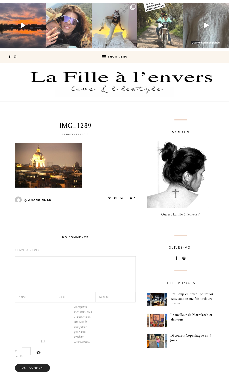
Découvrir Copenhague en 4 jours (190, 338)
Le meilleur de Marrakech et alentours (191, 317)
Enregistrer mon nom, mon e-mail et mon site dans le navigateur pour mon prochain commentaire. (83, 325)
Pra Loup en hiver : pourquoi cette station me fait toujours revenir (191, 299)
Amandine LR (39, 200)
